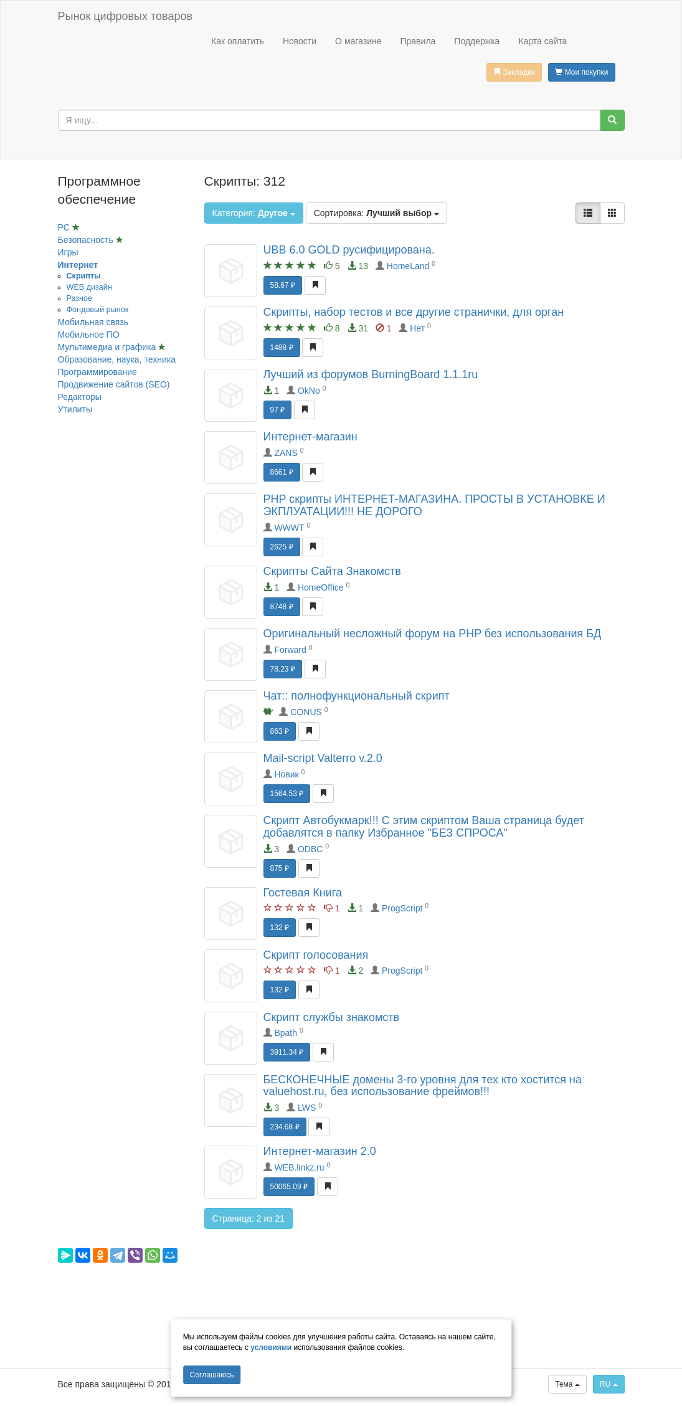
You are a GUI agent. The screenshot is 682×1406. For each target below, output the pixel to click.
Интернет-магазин (310, 436)
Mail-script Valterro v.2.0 (322, 758)
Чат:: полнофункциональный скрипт (356, 696)
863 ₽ (279, 731)
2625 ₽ (281, 547)
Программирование (97, 372)
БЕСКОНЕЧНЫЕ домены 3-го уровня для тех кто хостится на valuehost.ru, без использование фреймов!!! (422, 1085)
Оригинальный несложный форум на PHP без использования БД (432, 633)
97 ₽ (277, 410)
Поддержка (477, 41)
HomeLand (408, 266)
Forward (290, 650)
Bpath (285, 1033)
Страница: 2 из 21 (248, 1218)
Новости (299, 41)
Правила (417, 41)
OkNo (309, 391)
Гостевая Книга (302, 892)
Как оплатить (237, 41)
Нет (417, 328)
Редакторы (80, 397)
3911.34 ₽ (287, 1052)
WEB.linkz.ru (299, 1167)
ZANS (285, 453)
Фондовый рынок (98, 309)
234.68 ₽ (285, 1127)
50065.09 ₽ (289, 1186)
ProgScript (402, 908)
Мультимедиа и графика (108, 347)
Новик (286, 774)
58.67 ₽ (282, 285)
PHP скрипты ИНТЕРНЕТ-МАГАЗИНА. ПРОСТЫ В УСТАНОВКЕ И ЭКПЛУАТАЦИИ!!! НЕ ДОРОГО (434, 505)
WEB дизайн (89, 287)
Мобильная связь (93, 322)
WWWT (289, 528)
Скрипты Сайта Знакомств (332, 571)
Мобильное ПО (89, 335)
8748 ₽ (281, 606)
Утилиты (75, 409)
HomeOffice (321, 587)
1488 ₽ (281, 347)
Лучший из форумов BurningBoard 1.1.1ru (370, 374)
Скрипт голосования (316, 955)
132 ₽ (279, 927)
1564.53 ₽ (287, 793)
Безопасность (87, 240)
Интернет (78, 265)
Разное (80, 298)
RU (609, 1384)
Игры (68, 252)
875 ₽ (279, 868)
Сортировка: (376, 213)
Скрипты (84, 276)
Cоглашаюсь (212, 1374)
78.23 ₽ (282, 669)
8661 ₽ (281, 472)
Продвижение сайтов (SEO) (114, 384)
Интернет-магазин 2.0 (319, 1151)
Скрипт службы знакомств (331, 1017)
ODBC (310, 849)
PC (65, 227)
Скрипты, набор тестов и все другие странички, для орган (413, 312)
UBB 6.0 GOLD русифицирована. (349, 250)
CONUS (306, 712)
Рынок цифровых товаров (125, 16)
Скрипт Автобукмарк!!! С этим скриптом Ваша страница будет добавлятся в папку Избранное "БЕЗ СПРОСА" (423, 826)
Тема (567, 1384)
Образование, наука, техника (117, 359)
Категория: (253, 213)
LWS (307, 1108)
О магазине (358, 41)
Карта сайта (542, 41)
